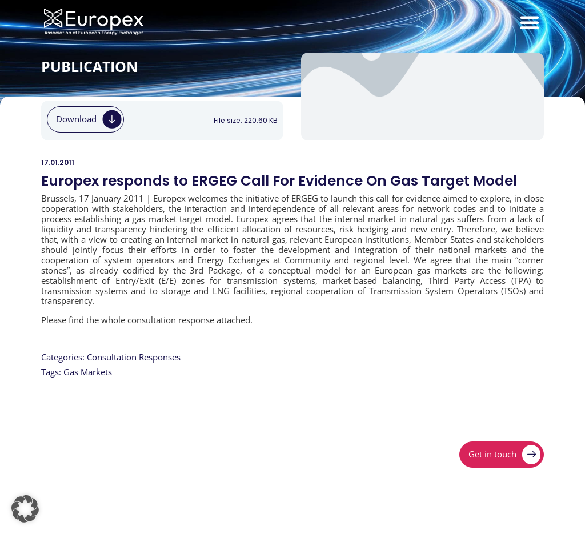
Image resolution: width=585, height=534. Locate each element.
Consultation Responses (134, 357)
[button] (25, 509)
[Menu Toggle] (529, 22)
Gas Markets (87, 372)
